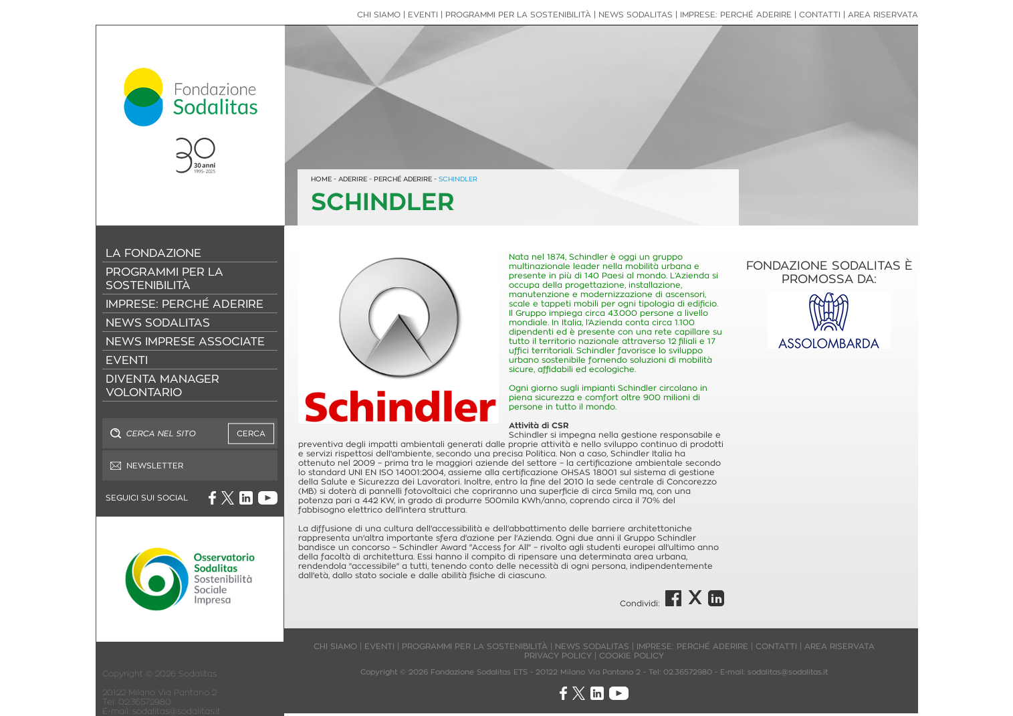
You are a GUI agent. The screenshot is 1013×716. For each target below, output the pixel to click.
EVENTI (127, 360)
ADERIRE (352, 179)
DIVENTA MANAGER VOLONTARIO (162, 385)
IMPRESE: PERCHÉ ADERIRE (184, 303)
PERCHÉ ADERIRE (403, 179)
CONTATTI (819, 14)
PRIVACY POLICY (558, 655)
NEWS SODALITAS (158, 322)
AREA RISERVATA (883, 14)
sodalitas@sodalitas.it (176, 711)
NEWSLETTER (154, 465)
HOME (321, 179)
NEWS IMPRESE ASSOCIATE (185, 341)
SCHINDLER (458, 179)
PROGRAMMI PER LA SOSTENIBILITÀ (164, 278)
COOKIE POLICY (631, 655)
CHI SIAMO (379, 14)
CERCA (251, 433)
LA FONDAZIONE (153, 253)
